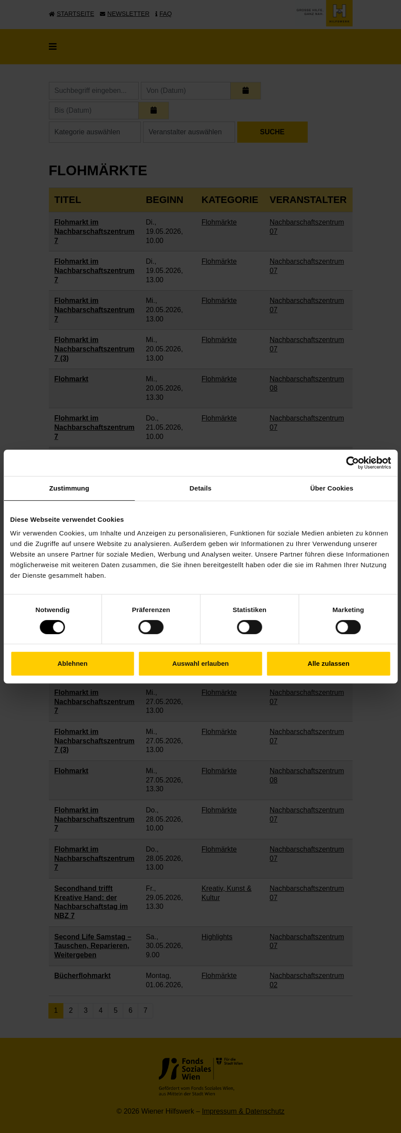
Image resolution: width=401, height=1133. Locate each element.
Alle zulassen (328, 663)
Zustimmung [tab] (69, 488)
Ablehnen (73, 663)
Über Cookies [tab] (331, 488)
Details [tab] (201, 488)
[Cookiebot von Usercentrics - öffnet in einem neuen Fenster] (352, 462)
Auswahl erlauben (200, 663)
